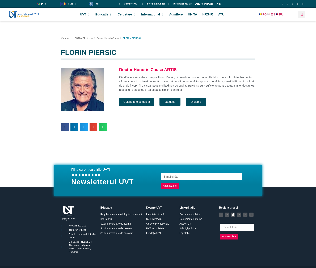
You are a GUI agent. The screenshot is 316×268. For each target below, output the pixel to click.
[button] (85, 14)
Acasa (89, 38)
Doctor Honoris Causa (108, 38)
